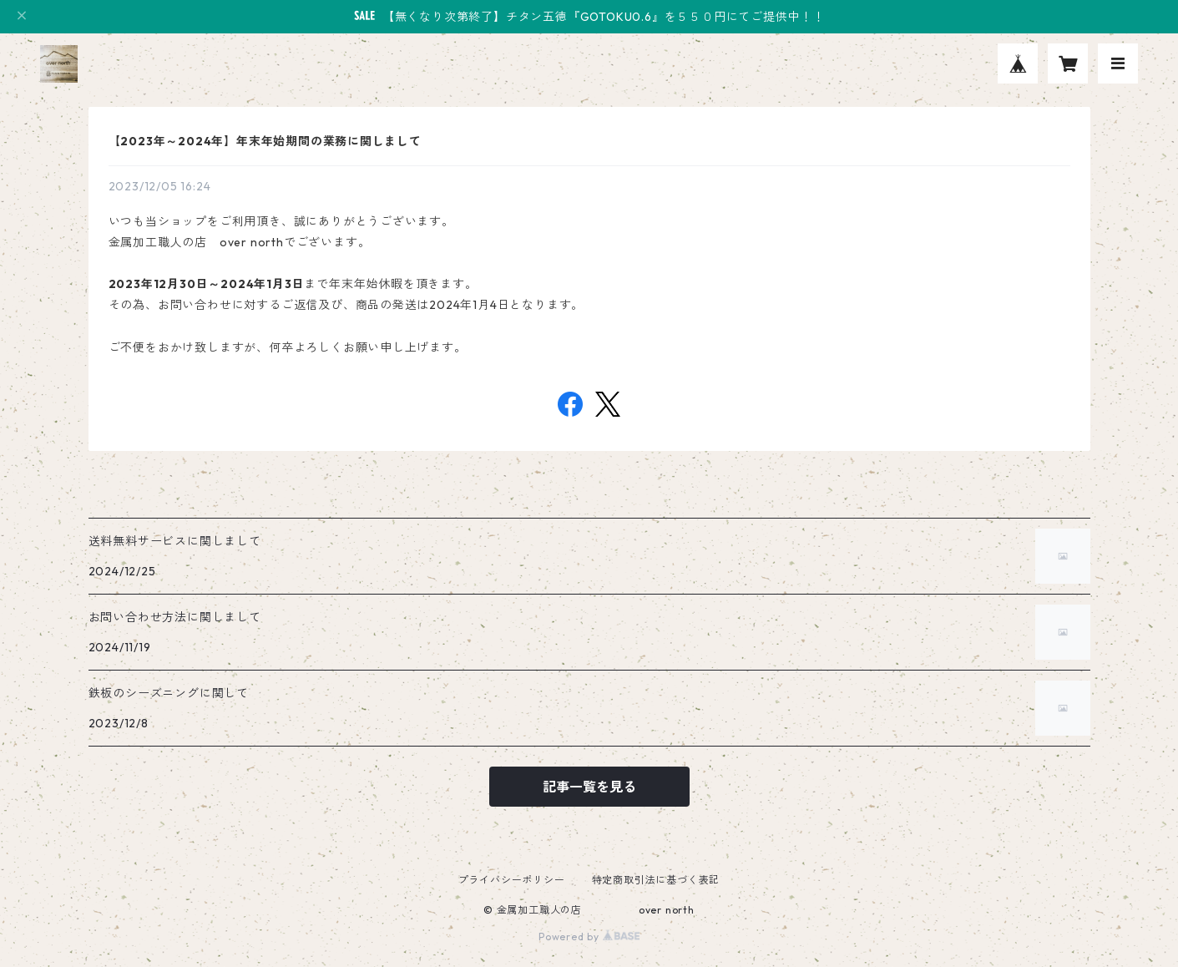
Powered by (589, 936)
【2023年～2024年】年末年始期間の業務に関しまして (265, 141)
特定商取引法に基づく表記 (656, 879)
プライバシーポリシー (511, 879)
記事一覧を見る (589, 786)
